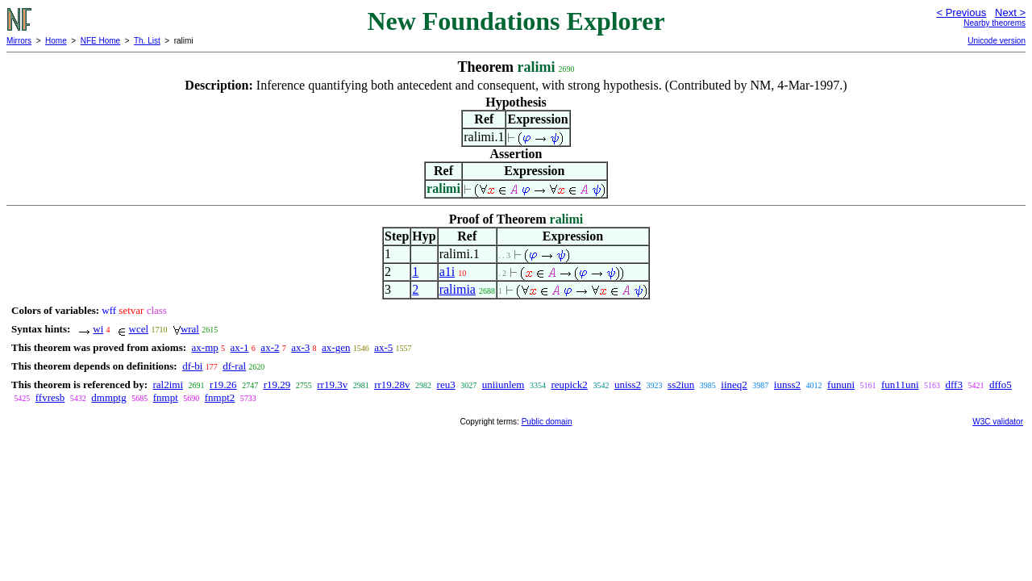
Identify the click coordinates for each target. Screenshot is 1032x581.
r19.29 (277, 384)
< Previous (961, 12)
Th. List (147, 40)
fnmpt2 (220, 397)
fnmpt (165, 397)
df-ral (234, 366)
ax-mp (205, 347)
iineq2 (734, 384)
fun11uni (899, 384)
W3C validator (997, 421)
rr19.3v (332, 384)
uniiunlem (503, 384)
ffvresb (50, 397)
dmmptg (108, 397)
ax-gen (336, 347)
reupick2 (569, 384)
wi (98, 329)
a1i (447, 271)
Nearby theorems (994, 23)
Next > (1010, 12)
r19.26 (223, 384)
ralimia (457, 289)
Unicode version (997, 40)
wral (190, 329)
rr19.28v (392, 384)
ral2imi (167, 384)
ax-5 (383, 347)
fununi (841, 384)
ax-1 (240, 347)
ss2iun (681, 384)
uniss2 (627, 384)
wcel (139, 329)
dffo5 (1000, 384)
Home (56, 40)
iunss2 (787, 384)
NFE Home (100, 40)
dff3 (954, 384)
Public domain (547, 421)
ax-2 (269, 347)
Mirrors (18, 40)
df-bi (192, 366)
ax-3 (300, 347)
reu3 (446, 384)
